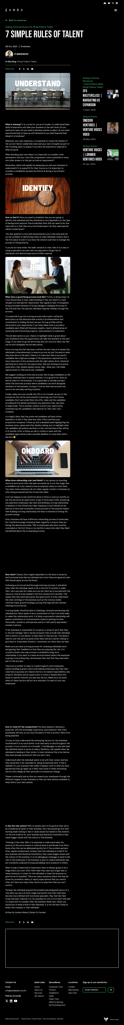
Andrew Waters (22, 54)
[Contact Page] (109, 3)
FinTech (52, 990)
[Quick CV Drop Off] (105, 3)
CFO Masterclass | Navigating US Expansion (92, 98)
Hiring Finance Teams (43, 27)
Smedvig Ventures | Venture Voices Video (92, 127)
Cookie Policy (26, 1019)
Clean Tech (54, 999)
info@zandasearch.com (15, 990)
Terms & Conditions (49, 1019)
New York (72, 993)
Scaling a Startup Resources (18, 27)
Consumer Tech (56, 987)
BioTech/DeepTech (57, 1005)
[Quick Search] (113, 3)
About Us (38, 990)
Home (37, 987)
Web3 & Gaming (56, 1002)
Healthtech (54, 993)
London (71, 987)
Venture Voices (90, 117)
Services (38, 993)
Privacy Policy (37, 1019)
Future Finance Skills (93, 84)
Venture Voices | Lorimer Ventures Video (92, 155)
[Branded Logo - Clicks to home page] (14, 10)
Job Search (39, 996)
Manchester (73, 990)
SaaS (51, 996)
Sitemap (60, 1019)
